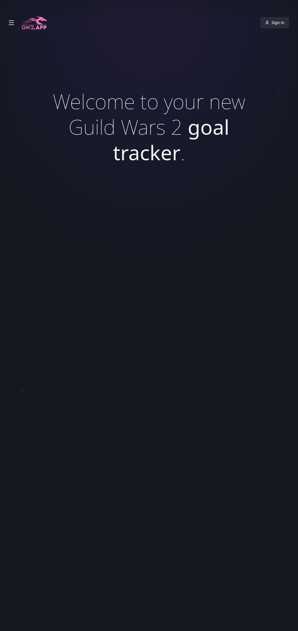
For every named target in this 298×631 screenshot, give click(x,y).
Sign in (274, 22)
